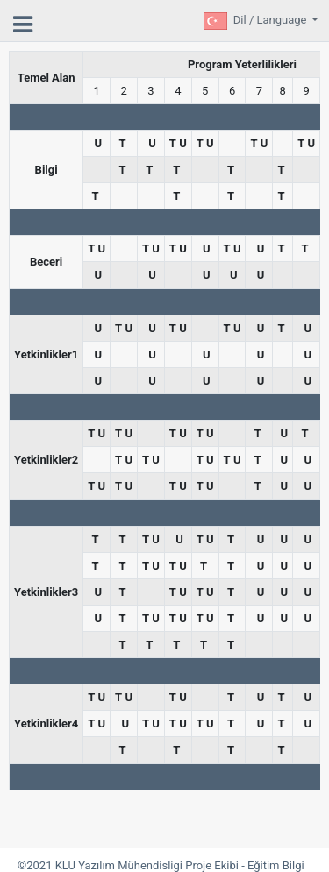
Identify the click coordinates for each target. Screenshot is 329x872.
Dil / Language (271, 19)
